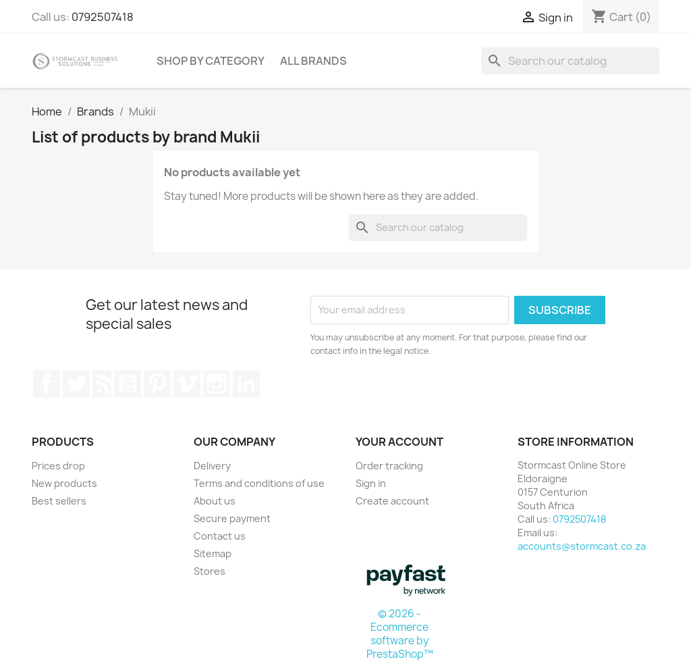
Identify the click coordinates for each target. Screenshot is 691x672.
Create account (392, 500)
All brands (313, 60)
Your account (399, 441)
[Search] (570, 60)
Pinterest (157, 383)
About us (215, 500)
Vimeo (186, 383)
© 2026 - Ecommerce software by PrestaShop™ (399, 633)
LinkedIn (246, 383)
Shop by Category (211, 60)
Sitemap (212, 553)
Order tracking (389, 465)
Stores (209, 571)
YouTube (127, 383)
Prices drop (58, 465)
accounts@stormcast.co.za (582, 546)
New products (64, 483)
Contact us (220, 535)
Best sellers (59, 500)
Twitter (76, 383)
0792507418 (103, 16)
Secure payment (232, 518)
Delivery (212, 465)
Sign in (371, 483)
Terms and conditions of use (259, 483)
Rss (101, 383)
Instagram (216, 383)
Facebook (46, 383)
